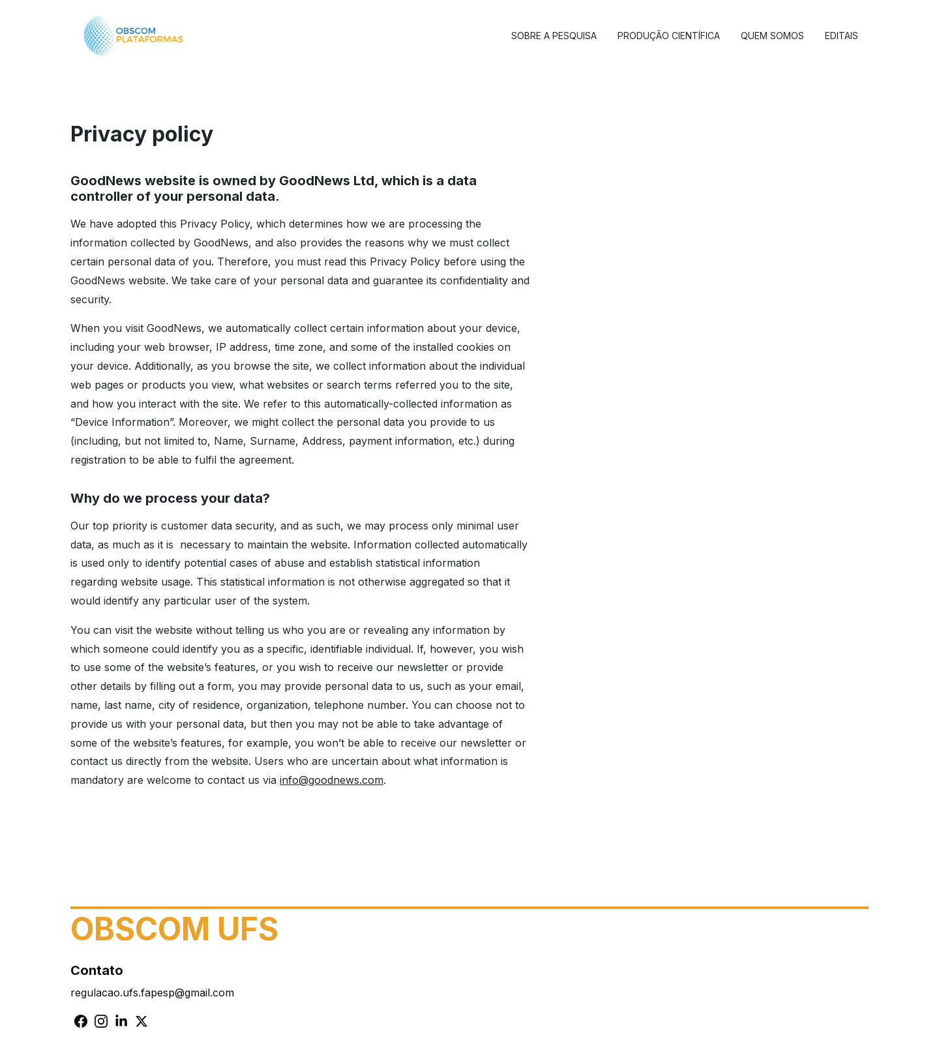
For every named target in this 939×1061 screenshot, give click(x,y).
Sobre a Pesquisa (554, 35)
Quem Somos (772, 35)
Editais (841, 35)
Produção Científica (669, 35)
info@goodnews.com (331, 779)
